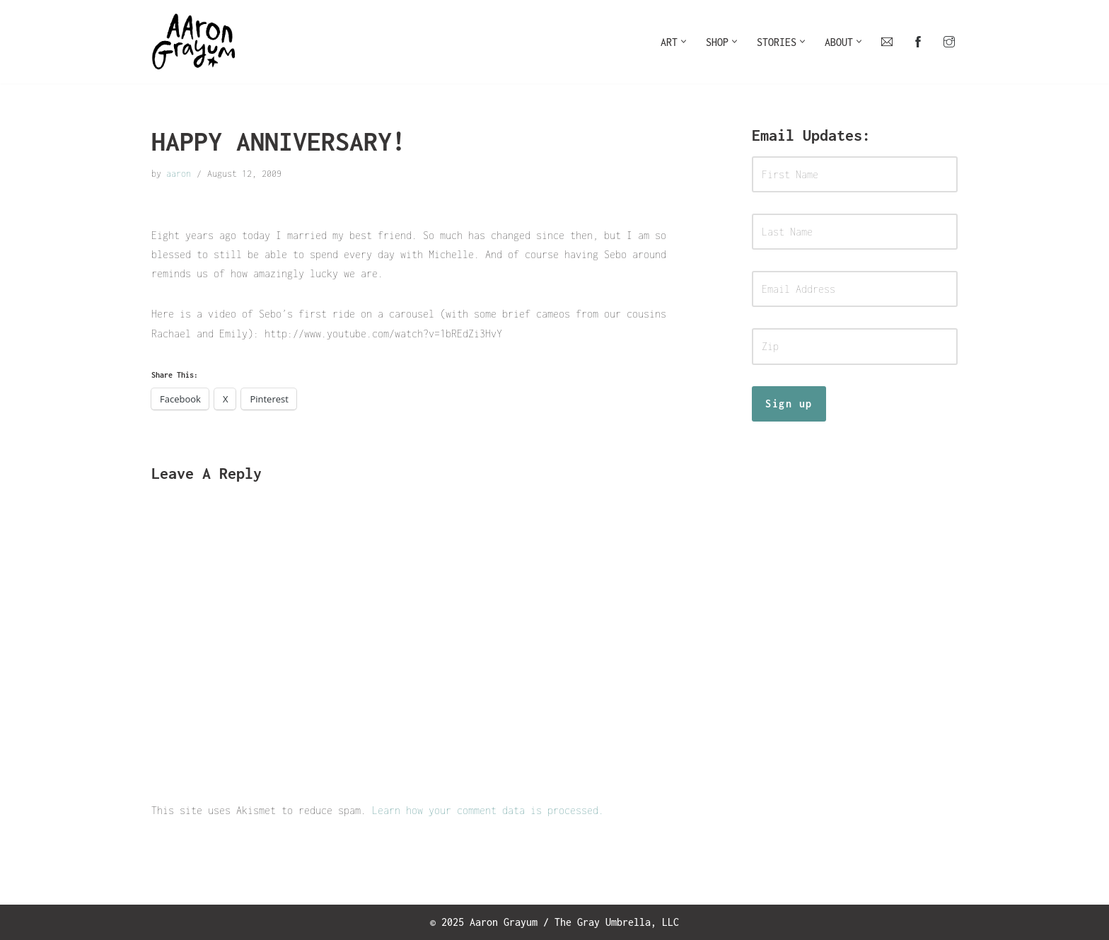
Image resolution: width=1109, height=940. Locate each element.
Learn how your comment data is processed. (488, 810)
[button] (683, 41)
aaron (178, 173)
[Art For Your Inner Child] (193, 42)
